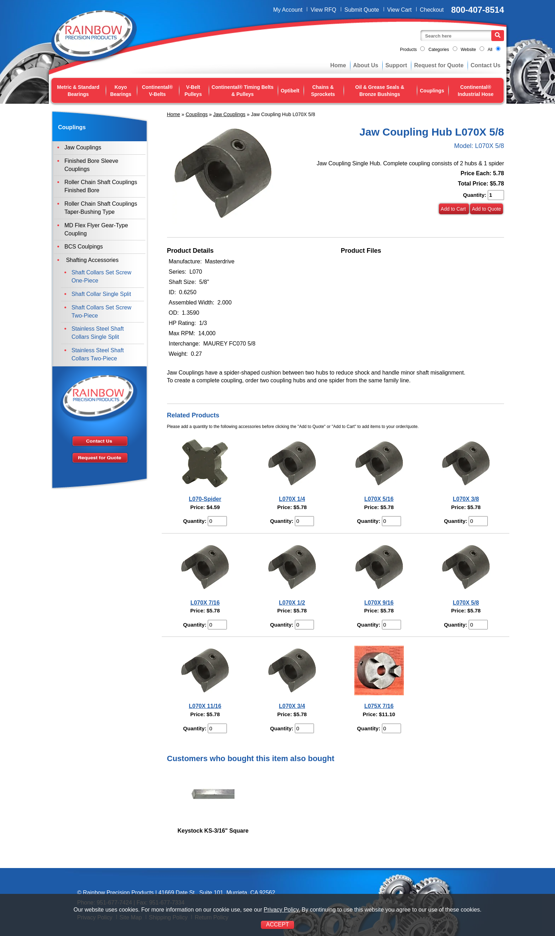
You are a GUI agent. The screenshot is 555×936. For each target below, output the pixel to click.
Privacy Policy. (282, 910)
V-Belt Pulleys (193, 90)
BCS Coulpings (83, 247)
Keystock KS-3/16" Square (213, 831)
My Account (288, 10)
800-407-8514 (477, 10)
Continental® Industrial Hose (475, 90)
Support (396, 65)
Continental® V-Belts (157, 90)
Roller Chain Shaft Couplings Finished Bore (100, 186)
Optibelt (290, 90)
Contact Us (485, 65)
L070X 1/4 (292, 499)
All (490, 49)
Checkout (432, 10)
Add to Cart (454, 209)
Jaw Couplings (229, 114)
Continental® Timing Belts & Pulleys (243, 90)
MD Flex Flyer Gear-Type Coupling (96, 229)
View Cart (399, 10)
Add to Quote (486, 209)
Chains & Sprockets (323, 90)
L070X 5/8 (466, 603)
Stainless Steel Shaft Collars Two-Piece (97, 354)
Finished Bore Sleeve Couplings (91, 165)
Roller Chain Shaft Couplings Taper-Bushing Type (100, 208)
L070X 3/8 (466, 499)
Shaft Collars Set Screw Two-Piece (101, 311)
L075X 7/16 (379, 706)
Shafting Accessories (91, 260)
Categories (438, 49)
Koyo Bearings (120, 90)
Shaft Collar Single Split (101, 294)
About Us (365, 65)
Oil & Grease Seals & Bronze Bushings (380, 90)
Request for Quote (439, 65)
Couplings (432, 90)
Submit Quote (361, 10)
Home (338, 65)
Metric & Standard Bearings (78, 90)
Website (468, 49)
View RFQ (323, 10)
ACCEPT (277, 924)
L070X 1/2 (292, 603)
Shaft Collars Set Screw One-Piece (101, 276)
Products (408, 49)
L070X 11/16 (205, 706)
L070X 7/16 (205, 603)
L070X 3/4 (292, 706)
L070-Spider (205, 499)
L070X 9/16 (379, 603)
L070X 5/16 (379, 499)
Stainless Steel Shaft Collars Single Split (97, 333)
